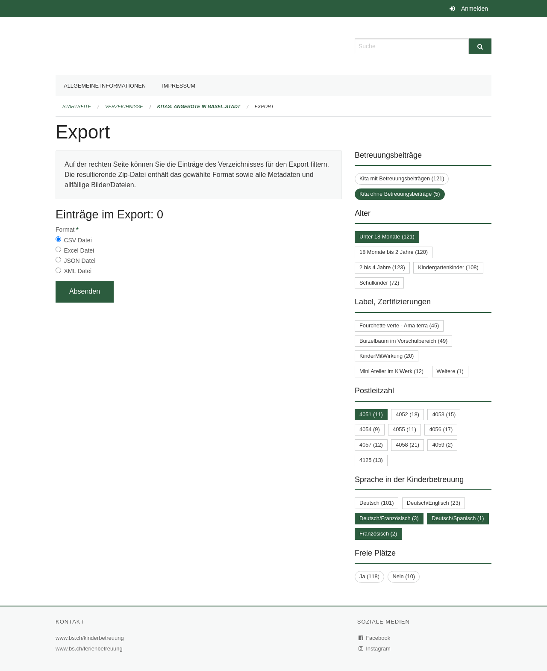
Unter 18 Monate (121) (387, 236)
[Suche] (480, 46)
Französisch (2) (378, 533)
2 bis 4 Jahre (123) (382, 267)
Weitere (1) (450, 371)
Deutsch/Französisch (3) (389, 518)
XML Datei (77, 271)
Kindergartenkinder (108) (448, 267)
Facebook (374, 638)
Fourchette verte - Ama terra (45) (399, 325)
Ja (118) (369, 576)
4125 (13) (371, 460)
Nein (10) (403, 576)
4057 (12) (371, 444)
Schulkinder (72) (379, 283)
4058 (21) (407, 444)
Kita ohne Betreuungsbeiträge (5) (399, 194)
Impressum (178, 85)
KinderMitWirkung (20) (386, 356)
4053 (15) (444, 414)
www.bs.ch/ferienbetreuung (90, 648)
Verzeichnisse (124, 106)
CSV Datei (77, 240)
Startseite (76, 106)
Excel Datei (79, 250)
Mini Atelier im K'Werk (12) (391, 371)
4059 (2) (442, 444)
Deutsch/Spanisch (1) (458, 518)
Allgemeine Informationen (105, 85)
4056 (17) (441, 429)
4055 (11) (404, 429)
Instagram (375, 648)
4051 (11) (371, 414)
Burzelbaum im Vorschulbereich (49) (403, 341)
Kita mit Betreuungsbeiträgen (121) (401, 178)
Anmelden (474, 8)
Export (264, 106)
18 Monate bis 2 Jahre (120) (393, 252)
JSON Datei (79, 260)
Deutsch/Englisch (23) (433, 503)
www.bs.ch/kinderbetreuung (91, 638)
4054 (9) (369, 429)
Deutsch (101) (376, 503)
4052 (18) (407, 414)
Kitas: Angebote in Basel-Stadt (199, 106)
